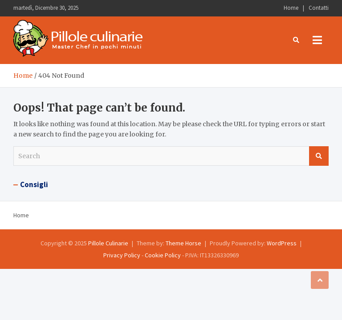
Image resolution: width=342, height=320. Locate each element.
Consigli (34, 184)
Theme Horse (183, 243)
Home (291, 8)
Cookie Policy (163, 255)
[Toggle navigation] (317, 40)
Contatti (319, 8)
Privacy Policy (121, 255)
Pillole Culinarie (108, 243)
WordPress (282, 243)
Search (319, 156)
